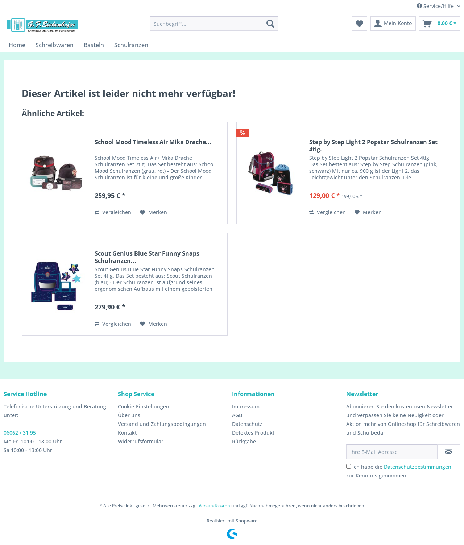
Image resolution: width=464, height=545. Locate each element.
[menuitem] (214, 23)
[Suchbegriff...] (214, 23)
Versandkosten (214, 506)
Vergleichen (113, 212)
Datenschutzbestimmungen (417, 466)
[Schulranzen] (131, 45)
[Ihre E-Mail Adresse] (392, 451)
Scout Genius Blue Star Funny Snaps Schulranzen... (147, 257)
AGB (237, 415)
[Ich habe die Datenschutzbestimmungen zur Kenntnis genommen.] (348, 466)
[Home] (17, 45)
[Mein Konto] (393, 23)
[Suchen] (270, 23)
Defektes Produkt (253, 432)
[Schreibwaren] (54, 45)
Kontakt (127, 432)
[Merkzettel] (359, 23)
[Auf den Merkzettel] (153, 212)
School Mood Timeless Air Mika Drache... (153, 142)
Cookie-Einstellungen (143, 406)
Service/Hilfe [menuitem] (436, 6)
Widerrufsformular (140, 441)
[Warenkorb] (439, 23)
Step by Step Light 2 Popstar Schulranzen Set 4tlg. (373, 145)
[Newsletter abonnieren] (448, 451)
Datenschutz (247, 423)
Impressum (246, 406)
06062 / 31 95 (20, 432)
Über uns (129, 415)
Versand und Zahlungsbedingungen (162, 423)
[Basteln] (94, 45)
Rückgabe (244, 441)
